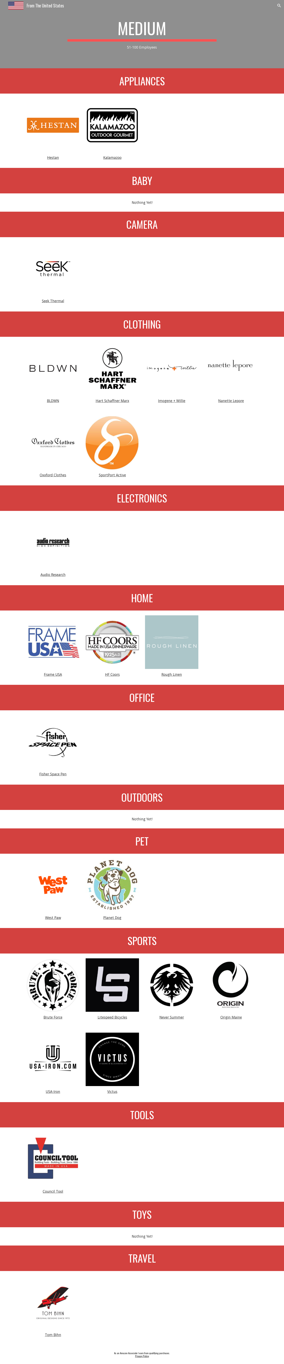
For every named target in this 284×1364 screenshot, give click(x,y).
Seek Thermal (53, 300)
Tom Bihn (53, 1334)
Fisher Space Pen (53, 774)
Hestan (53, 157)
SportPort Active (112, 475)
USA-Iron (53, 1091)
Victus (112, 1091)
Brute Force (53, 1017)
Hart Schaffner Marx (112, 400)
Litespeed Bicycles (112, 1017)
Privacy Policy (142, 1356)
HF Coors (112, 674)
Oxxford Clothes (53, 475)
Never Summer (171, 1017)
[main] (142, 34)
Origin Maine (231, 1017)
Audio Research (53, 574)
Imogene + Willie (171, 400)
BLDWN (53, 400)
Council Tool (53, 1191)
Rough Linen (171, 674)
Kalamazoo (112, 157)
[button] (279, 5)
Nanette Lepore (231, 400)
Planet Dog (112, 917)
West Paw (53, 917)
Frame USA (53, 674)
